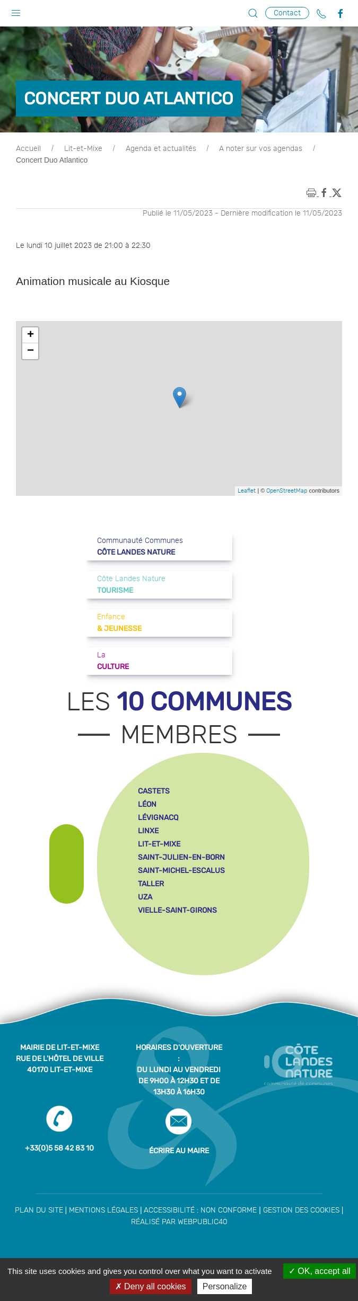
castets (154, 791)
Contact (287, 13)
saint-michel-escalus (181, 870)
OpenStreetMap (286, 491)
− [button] (30, 351)
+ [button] (30, 335)
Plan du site (39, 1210)
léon (147, 804)
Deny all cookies (150, 1286)
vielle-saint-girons (177, 910)
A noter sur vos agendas (260, 149)
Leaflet (247, 491)
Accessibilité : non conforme (200, 1210)
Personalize (225, 1286)
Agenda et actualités (161, 149)
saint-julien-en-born (181, 857)
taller (151, 883)
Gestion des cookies (301, 1210)
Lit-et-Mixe (83, 149)
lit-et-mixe (159, 844)
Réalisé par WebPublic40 (179, 1222)
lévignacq (158, 817)
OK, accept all (320, 1271)
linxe (148, 830)
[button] (16, 11)
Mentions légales (103, 1210)
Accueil (28, 149)
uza (145, 897)
